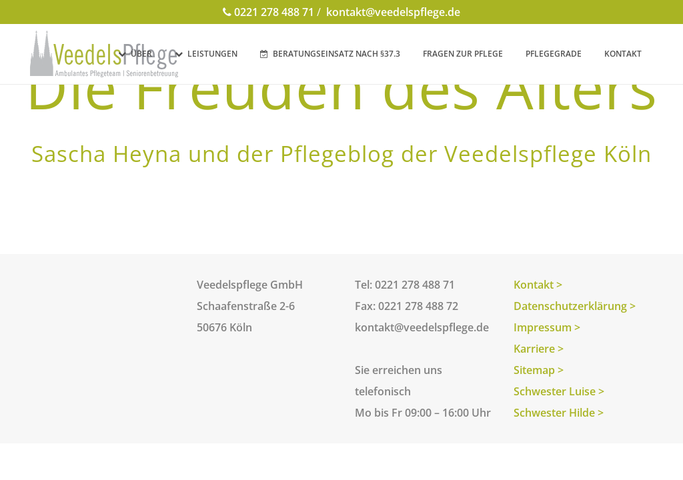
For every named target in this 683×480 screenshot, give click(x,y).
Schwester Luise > (559, 391)
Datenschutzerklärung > (575, 306)
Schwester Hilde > (559, 412)
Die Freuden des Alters (341, 87)
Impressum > (547, 327)
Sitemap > (539, 370)
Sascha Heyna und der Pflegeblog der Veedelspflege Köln (341, 153)
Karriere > (539, 348)
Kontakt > (538, 284)
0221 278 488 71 (268, 12)
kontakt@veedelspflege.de (391, 12)
